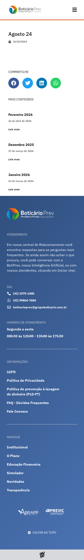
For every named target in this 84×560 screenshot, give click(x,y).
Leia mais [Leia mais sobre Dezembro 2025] (14, 159)
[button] (13, 83)
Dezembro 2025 (21, 144)
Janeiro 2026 (19, 175)
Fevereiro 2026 (20, 114)
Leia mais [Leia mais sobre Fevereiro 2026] (14, 129)
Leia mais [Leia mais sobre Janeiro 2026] (14, 189)
